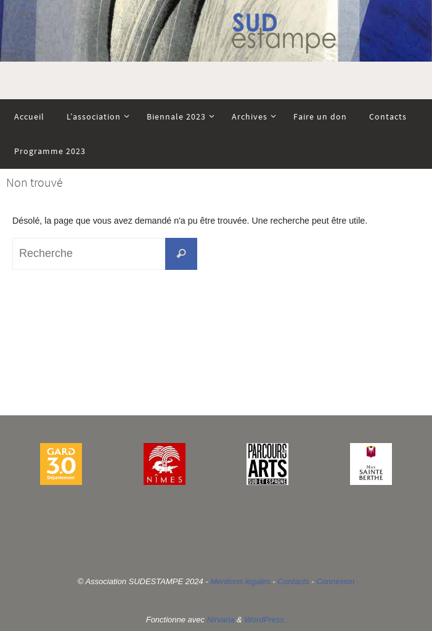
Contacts (293, 581)
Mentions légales (240, 581)
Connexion (335, 581)
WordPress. (265, 619)
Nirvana (221, 619)
